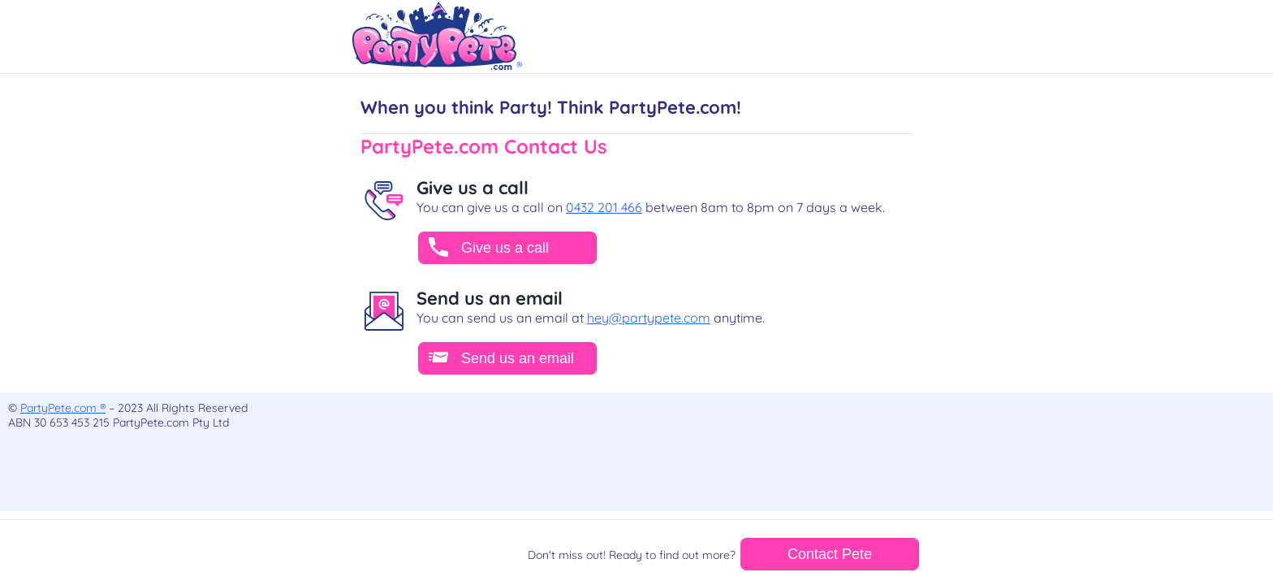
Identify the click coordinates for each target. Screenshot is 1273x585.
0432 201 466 (604, 207)
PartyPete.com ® (63, 408)
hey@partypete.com (648, 318)
